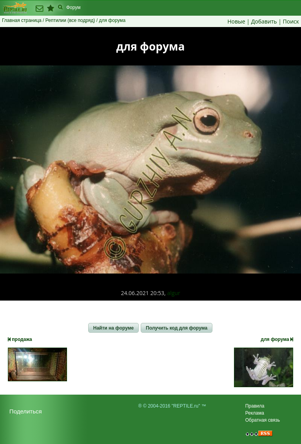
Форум (73, 7)
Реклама (254, 413)
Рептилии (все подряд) (70, 20)
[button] (113, 328)
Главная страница (22, 20)
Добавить (264, 21)
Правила (255, 406)
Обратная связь (262, 420)
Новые (236, 21)
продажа (20, 339)
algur (173, 293)
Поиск (291, 21)
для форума (277, 339)
